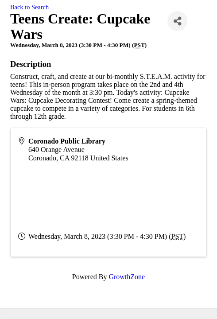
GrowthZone (126, 276)
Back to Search (29, 7)
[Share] (177, 21)
